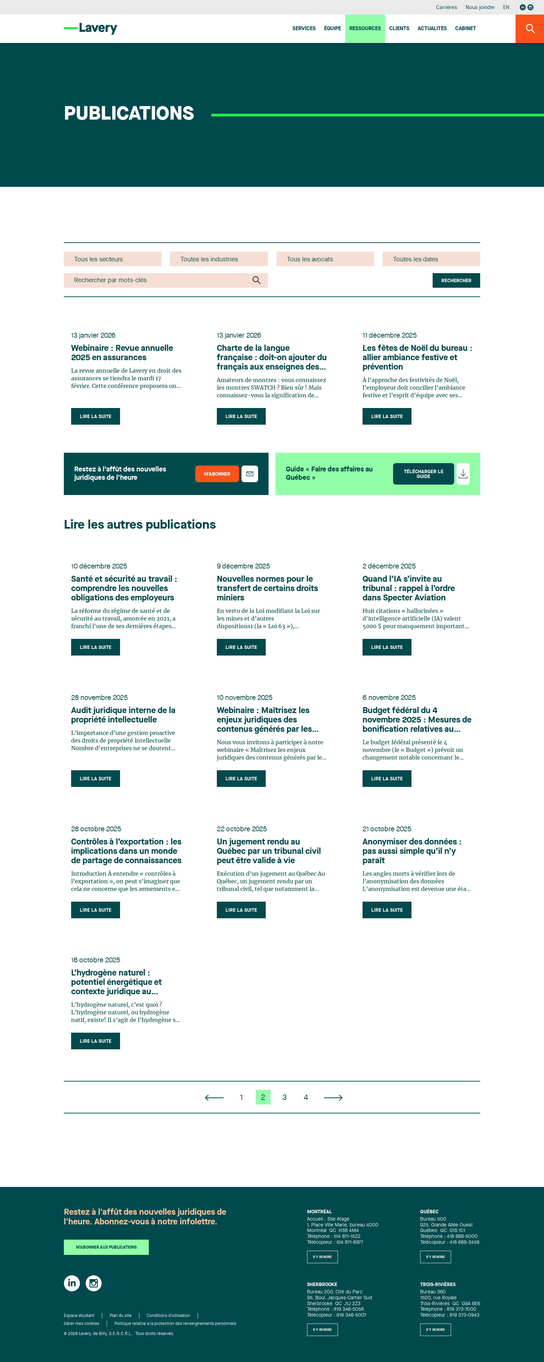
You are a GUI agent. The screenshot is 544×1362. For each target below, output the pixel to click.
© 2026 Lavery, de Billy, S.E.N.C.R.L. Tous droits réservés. (119, 1334)
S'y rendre (322, 1257)
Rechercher (456, 280)
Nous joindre (480, 7)
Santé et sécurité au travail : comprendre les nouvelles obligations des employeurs (125, 593)
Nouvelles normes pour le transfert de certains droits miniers (268, 593)
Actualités (432, 29)
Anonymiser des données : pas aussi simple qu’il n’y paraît (413, 860)
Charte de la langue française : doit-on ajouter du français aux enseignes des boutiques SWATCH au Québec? (267, 360)
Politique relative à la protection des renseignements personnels (175, 1324)
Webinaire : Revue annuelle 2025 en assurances (123, 355)
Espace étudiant (79, 1316)
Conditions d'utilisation (168, 1316)
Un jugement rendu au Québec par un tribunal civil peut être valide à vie (270, 860)
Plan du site (120, 1316)
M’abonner (217, 476)
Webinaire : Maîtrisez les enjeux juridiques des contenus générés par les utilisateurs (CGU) (265, 727)
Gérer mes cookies (81, 1324)
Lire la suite (96, 418)
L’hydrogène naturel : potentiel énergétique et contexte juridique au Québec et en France (117, 995)
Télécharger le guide (423, 477)
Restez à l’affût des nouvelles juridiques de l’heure (120, 476)
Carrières (446, 7)
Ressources (365, 29)
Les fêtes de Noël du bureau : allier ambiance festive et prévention (408, 359)
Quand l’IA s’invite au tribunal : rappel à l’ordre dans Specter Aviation (410, 593)
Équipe (332, 29)
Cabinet (465, 29)
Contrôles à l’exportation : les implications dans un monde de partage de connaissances (121, 861)
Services (304, 29)
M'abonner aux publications (106, 1248)
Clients (399, 29)
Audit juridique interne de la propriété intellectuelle (124, 722)
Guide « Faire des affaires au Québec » (329, 476)
